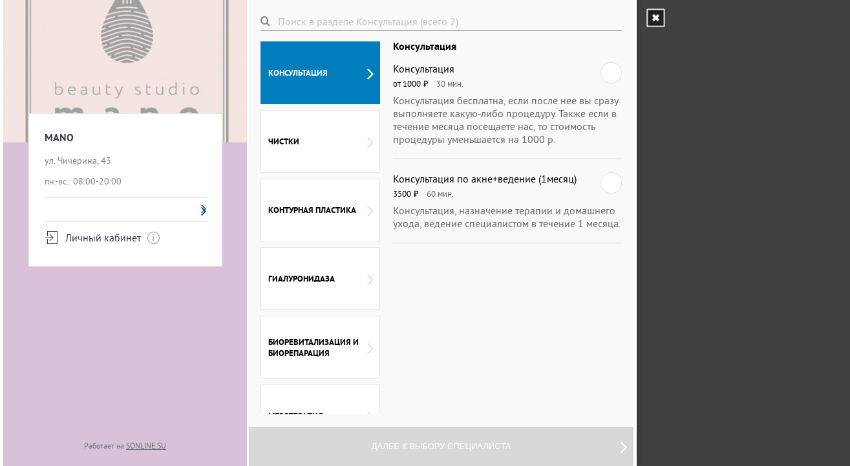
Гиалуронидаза (321, 279)
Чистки (321, 141)
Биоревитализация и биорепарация (321, 348)
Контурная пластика (321, 210)
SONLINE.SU (146, 445)
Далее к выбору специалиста (499, 446)
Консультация (321, 73)
